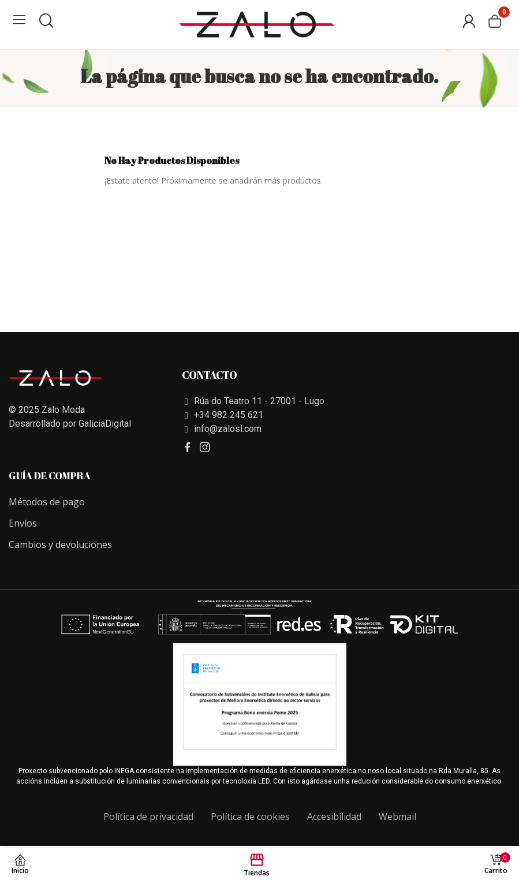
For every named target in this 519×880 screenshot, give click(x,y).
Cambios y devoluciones (60, 544)
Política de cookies (250, 816)
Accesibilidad (334, 816)
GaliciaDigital (105, 423)
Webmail (397, 816)
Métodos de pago (47, 501)
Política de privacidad (148, 816)
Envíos (23, 523)
